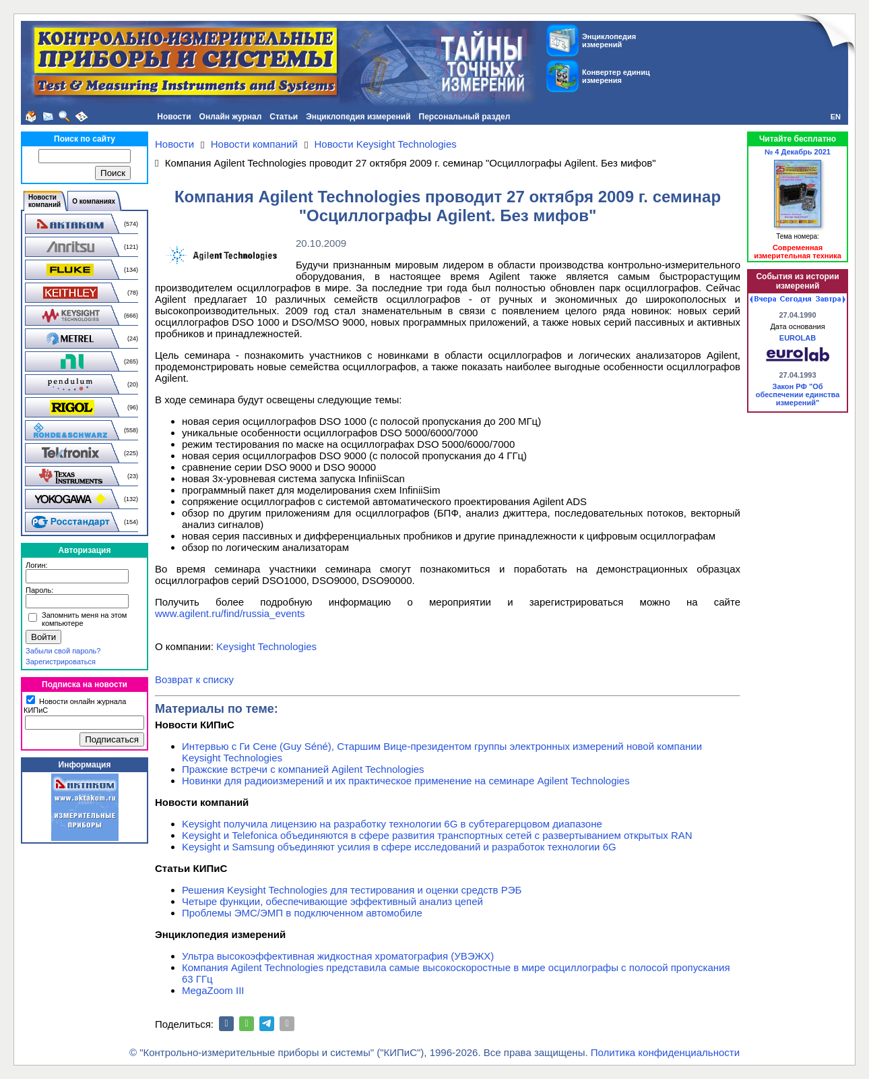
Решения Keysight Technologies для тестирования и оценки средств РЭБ (351, 890)
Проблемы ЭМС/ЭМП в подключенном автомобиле (302, 912)
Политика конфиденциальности (665, 1052)
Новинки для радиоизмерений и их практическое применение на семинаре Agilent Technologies (406, 780)
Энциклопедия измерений (358, 116)
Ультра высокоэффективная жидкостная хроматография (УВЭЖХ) (338, 956)
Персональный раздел (465, 116)
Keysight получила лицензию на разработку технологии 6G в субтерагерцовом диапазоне (392, 823)
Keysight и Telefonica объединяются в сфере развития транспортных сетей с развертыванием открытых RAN (437, 835)
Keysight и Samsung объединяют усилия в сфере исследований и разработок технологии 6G (399, 846)
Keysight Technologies (266, 646)
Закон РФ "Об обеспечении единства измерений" (798, 394)
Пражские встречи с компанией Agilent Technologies (303, 769)
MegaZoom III (213, 990)
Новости (174, 116)
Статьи (283, 116)
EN (836, 117)
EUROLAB (797, 338)
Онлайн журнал (230, 116)
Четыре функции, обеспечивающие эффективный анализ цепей (332, 901)
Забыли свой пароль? (63, 651)
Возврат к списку (194, 679)
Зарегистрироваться (61, 662)
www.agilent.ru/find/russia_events (230, 613)
